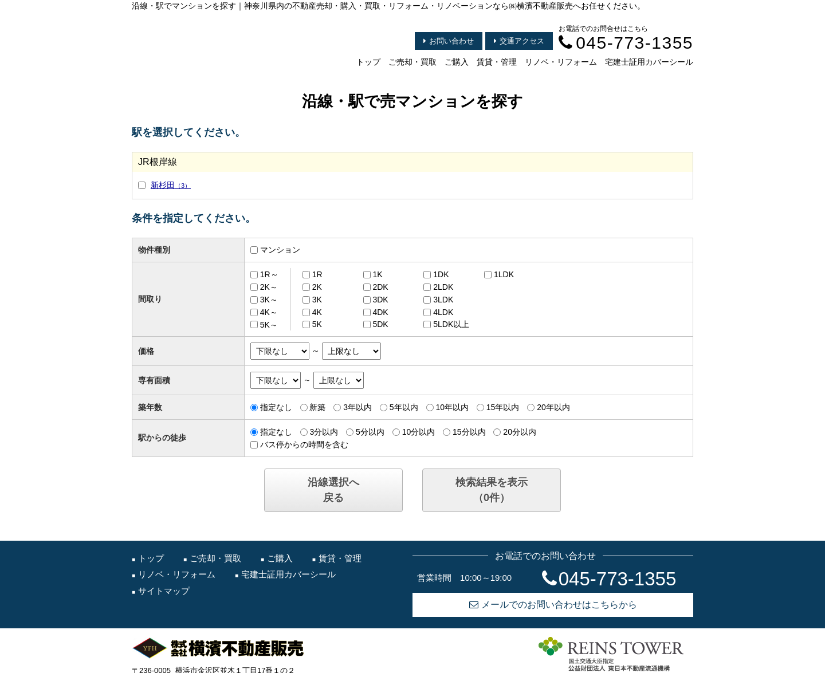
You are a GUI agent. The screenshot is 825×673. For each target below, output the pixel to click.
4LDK (443, 312)
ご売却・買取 (412, 61)
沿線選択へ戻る (333, 490)
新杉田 (171, 185)
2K (317, 287)
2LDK (443, 287)
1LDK (504, 274)
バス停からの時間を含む (304, 444)
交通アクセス (519, 41)
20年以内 (553, 407)
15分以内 (469, 431)
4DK (380, 312)
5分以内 (370, 431)
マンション (280, 249)
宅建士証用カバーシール (649, 61)
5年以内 (404, 407)
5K (317, 324)
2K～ (269, 287)
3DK (380, 299)
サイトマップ (164, 591)
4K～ (269, 312)
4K (317, 312)
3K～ (269, 299)
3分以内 (323, 431)
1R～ (269, 274)
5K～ (269, 324)
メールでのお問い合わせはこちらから (553, 604)
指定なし (276, 407)
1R (317, 274)
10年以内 (452, 407)
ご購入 (457, 61)
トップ (368, 61)
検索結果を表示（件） (491, 490)
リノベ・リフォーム (561, 61)
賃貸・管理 (497, 61)
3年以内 (357, 407)
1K (377, 274)
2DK (380, 287)
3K (317, 299)
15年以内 (503, 407)
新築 (317, 407)
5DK (380, 324)
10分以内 (418, 431)
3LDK (443, 299)
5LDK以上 (451, 324)
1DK (441, 274)
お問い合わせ (448, 41)
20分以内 (519, 431)
